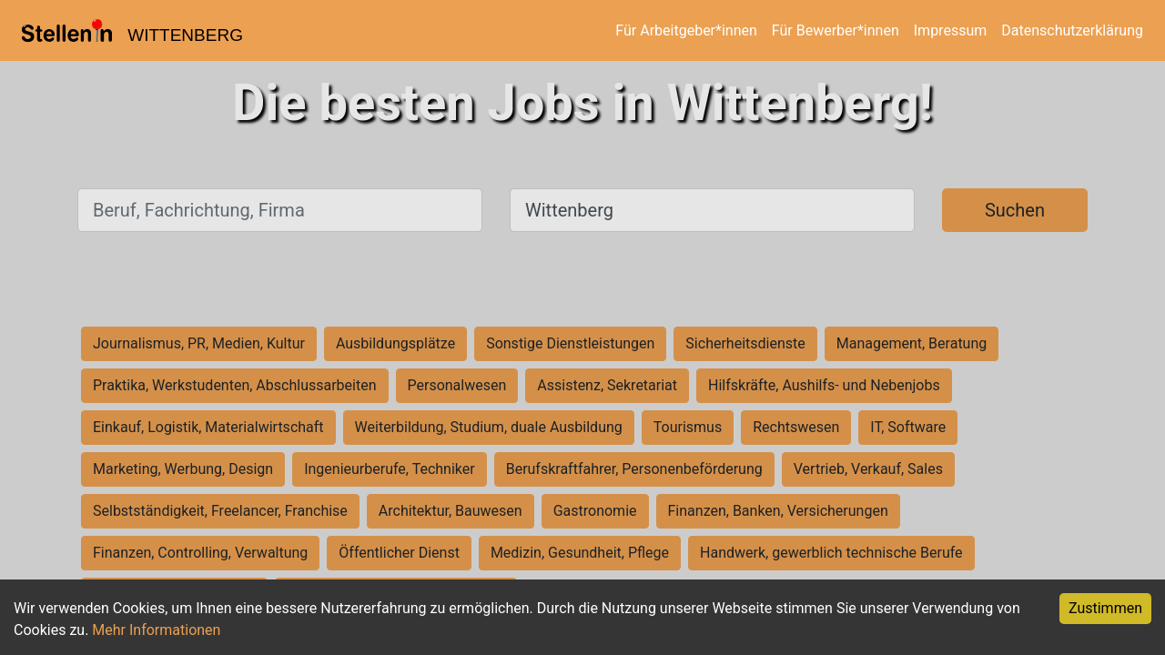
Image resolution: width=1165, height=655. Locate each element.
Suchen (1015, 210)
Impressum (951, 30)
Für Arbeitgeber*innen (685, 30)
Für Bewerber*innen (835, 30)
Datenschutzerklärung (1072, 30)
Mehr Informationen (156, 630)
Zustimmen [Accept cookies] (1105, 608)
